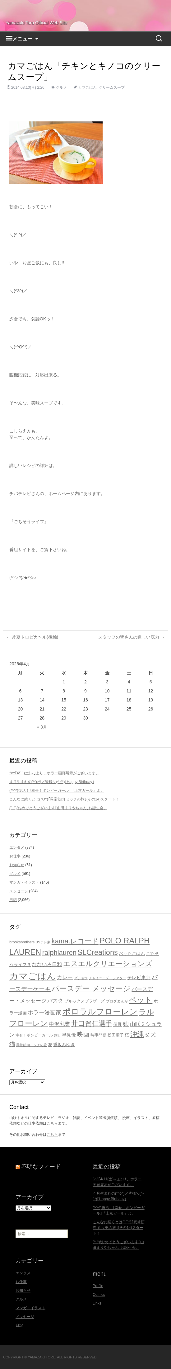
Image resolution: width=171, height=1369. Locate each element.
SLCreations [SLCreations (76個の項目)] (97, 952)
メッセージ (18, 891)
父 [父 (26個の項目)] (147, 1034)
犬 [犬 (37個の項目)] (153, 1034)
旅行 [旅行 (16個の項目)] (57, 1035)
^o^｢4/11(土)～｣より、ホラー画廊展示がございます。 (54, 773)
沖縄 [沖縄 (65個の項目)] (137, 1034)
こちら (52, 1123)
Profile (98, 1286)
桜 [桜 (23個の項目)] (127, 1034)
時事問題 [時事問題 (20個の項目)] (98, 1035)
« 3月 (42, 727)
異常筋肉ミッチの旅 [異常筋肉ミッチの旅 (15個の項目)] (31, 1045)
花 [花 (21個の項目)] (50, 1044)
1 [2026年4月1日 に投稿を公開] (63, 681)
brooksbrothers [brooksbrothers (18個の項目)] (22, 942)
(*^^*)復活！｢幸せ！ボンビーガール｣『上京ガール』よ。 (56, 790)
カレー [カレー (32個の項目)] (65, 977)
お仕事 (15, 856)
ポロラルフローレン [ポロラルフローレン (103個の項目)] (100, 1011)
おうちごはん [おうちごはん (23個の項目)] (132, 953)
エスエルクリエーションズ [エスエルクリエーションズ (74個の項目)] (107, 964)
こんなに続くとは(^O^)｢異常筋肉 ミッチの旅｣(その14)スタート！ (64, 799)
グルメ (61, 87)
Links (97, 1303)
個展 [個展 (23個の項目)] (117, 1024)
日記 (13, 900)
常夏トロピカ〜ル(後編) (32, 637)
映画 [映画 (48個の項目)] (83, 1034)
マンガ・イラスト (24, 882)
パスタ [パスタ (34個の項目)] (55, 1001)
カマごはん (87, 87)
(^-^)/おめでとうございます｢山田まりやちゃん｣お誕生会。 (58, 808)
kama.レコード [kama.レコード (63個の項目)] (75, 941)
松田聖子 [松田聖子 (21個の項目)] (116, 1035)
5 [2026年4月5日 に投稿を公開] (151, 681)
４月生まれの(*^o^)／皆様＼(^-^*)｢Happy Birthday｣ (51, 782)
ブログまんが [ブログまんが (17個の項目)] (117, 1001)
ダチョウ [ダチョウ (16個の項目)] (81, 978)
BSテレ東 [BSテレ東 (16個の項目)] (42, 942)
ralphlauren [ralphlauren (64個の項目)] (59, 952)
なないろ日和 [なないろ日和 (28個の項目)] (47, 964)
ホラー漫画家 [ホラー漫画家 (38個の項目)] (44, 1012)
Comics (99, 1294)
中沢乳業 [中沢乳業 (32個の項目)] (59, 1024)
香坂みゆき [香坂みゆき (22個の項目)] (64, 1044)
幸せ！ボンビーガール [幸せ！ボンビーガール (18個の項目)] (34, 1035)
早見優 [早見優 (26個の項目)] (69, 1034)
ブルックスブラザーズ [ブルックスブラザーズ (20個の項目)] (84, 1001)
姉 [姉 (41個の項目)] (126, 1024)
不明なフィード (41, 1167)
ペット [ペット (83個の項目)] (140, 1000)
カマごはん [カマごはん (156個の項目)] (32, 976)
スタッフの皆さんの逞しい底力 (131, 637)
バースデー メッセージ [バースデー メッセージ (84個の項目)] (91, 988)
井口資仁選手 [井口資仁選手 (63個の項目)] (91, 1023)
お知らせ (16, 865)
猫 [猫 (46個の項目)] (12, 1044)
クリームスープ (112, 87)
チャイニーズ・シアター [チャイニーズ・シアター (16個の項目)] (107, 978)
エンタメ (16, 847)
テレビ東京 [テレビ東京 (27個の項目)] (138, 977)
